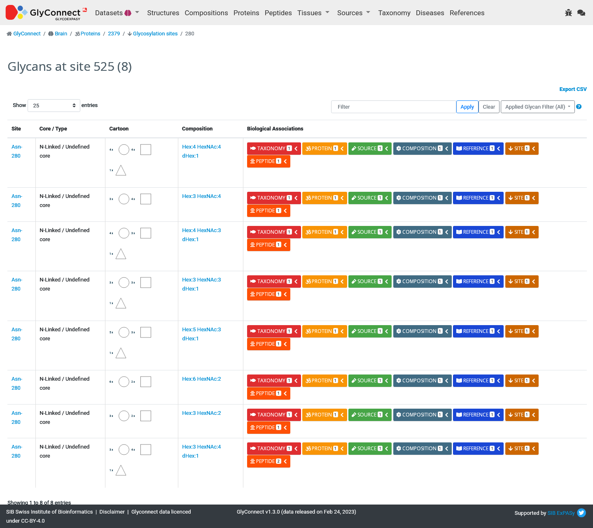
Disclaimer (112, 512)
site (522, 148)
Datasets (114, 13)
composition (423, 148)
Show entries (39, 105)
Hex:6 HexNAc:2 (201, 379)
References (467, 13)
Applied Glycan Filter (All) (536, 107)
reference (478, 148)
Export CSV (573, 89)
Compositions (206, 13)
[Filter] (393, 106)
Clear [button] (489, 107)
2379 (114, 33)
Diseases (430, 13)
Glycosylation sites (155, 33)
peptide (268, 161)
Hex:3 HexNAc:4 (201, 196)
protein (325, 148)
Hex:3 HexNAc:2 (201, 413)
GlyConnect (26, 33)
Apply (467, 107)
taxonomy (274, 148)
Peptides (278, 13)
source (370, 148)
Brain (61, 33)
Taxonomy (394, 13)
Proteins (246, 13)
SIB (552, 513)
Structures (163, 13)
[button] (578, 106)
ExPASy (566, 513)
